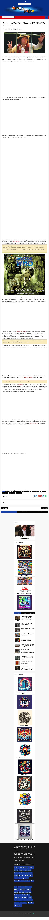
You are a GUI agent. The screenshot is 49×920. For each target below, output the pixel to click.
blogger (40, 515)
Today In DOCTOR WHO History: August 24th (26, 627)
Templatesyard (27, 916)
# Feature (44, 494)
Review (16, 873)
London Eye (20, 387)
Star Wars (21, 895)
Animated (16, 903)
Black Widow (27, 884)
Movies (31, 870)
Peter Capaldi (28, 873)
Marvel (16, 895)
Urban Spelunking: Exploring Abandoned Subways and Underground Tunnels (24, 654)
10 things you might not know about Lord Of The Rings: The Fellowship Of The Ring (23, 621)
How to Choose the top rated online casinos (27, 637)
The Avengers (17, 908)
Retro (28, 898)
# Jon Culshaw (5, 495)
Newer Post (4, 511)
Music (15, 898)
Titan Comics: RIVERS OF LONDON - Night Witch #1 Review (27, 661)
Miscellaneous (28, 890)
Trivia (21, 892)
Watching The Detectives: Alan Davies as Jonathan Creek (24, 540)
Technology (17, 905)
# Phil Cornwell (12, 495)
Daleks (30, 900)
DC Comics (28, 895)
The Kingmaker (10, 300)
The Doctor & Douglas (21, 334)
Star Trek (21, 876)
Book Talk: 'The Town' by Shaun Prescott (26, 665)
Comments (32, 616)
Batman (21, 878)
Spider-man (25, 881)
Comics (21, 873)
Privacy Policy (33, 916)
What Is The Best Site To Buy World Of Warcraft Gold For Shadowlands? (27, 649)
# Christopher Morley (15, 494)
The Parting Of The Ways (27, 380)
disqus (8, 515)
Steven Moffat (22, 898)
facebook (24, 515)
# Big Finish (8, 494)
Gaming (16, 892)
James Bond (17, 900)
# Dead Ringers (31, 494)
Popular (17, 616)
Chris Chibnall (17, 881)
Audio (31, 903)
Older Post (44, 511)
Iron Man (30, 905)
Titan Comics (27, 892)
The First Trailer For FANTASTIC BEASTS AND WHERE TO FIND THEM (27, 671)
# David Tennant (24, 494)
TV (27, 870)
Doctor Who (22, 870)
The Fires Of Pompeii (33, 425)
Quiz (32, 884)
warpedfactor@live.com (19, 863)
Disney (16, 878)
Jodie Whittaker (28, 878)
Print (15, 890)
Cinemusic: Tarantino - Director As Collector (26, 642)
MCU (27, 903)
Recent (24, 616)
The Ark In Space (16, 244)
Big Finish (20, 890)
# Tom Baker (18, 495)
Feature (16, 870)
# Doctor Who (38, 494)
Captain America (18, 884)
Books (15, 876)
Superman (24, 905)
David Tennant (28, 876)
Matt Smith (24, 900)
